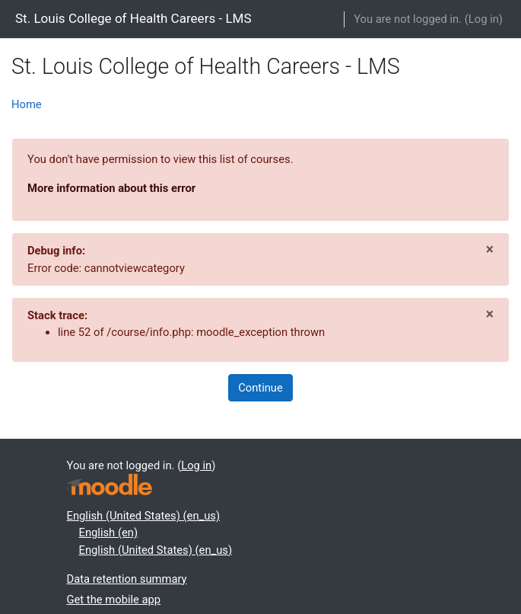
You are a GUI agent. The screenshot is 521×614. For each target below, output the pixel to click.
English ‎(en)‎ (108, 532)
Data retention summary (127, 579)
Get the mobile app (114, 599)
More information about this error (111, 188)
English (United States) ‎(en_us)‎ (144, 516)
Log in (484, 19)
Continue (260, 388)
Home (26, 104)
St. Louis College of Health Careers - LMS (133, 18)
